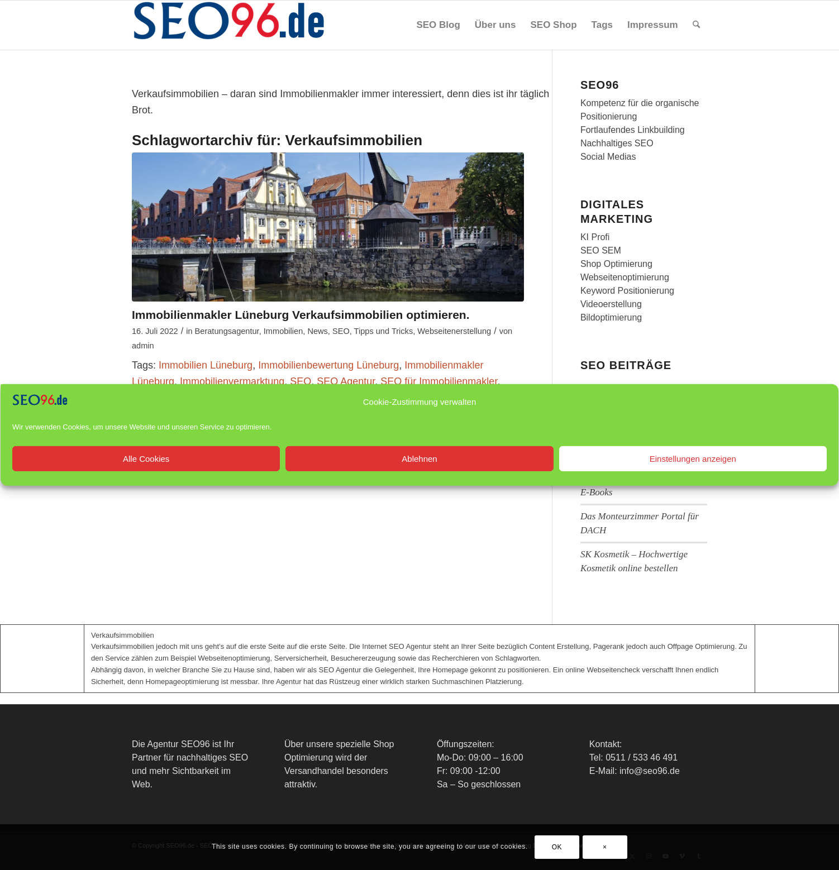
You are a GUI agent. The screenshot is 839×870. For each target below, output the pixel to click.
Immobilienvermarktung (232, 381)
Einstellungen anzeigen (693, 470)
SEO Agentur (346, 381)
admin (143, 345)
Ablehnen (419, 470)
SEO (341, 331)
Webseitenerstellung (454, 331)
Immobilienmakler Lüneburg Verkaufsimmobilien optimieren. (300, 314)
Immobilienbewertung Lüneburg (328, 365)
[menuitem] (438, 25)
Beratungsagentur (227, 331)
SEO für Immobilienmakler (438, 381)
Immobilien (283, 331)
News (317, 331)
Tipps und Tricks (383, 331)
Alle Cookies (146, 470)
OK (557, 847)
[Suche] (696, 25)
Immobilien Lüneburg (205, 365)
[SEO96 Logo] (229, 25)
